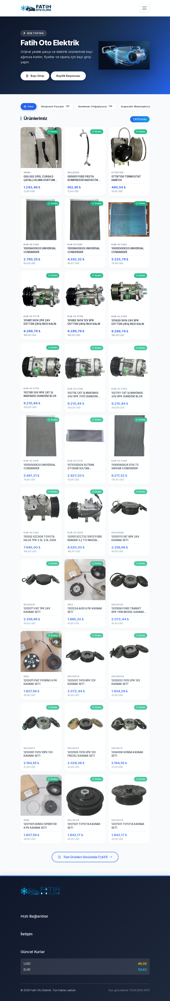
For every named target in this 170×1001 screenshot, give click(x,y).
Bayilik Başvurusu (71, 76)
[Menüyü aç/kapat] (144, 8)
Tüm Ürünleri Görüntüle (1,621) (85, 858)
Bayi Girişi (36, 76)
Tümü (28, 106)
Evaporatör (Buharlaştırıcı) (139, 106)
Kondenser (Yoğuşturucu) (95, 106)
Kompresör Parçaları (55, 106)
